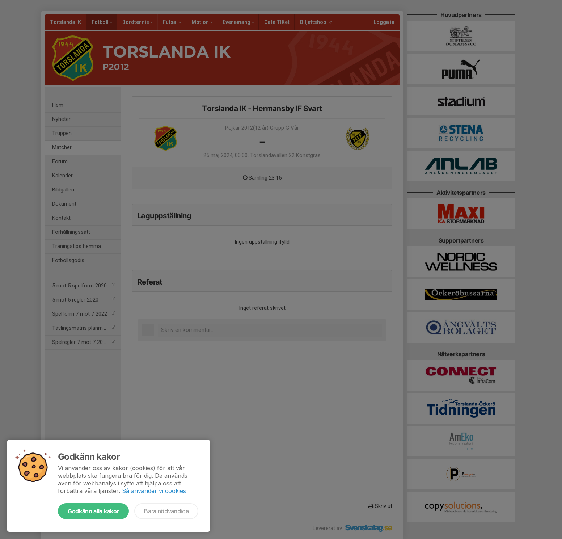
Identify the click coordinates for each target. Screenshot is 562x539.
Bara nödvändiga (166, 511)
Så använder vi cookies (154, 490)
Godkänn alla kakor (93, 511)
